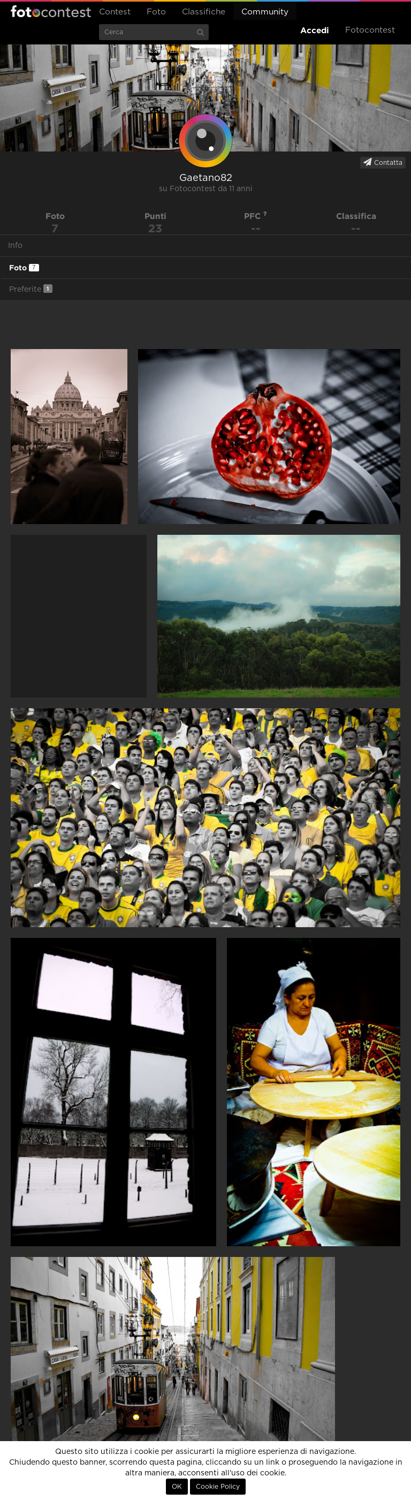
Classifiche (203, 12)
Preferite (30, 288)
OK (177, 1486)
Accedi (314, 30)
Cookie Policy (218, 1486)
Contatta (382, 162)
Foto (156, 12)
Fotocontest (51, 11)
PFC (255, 216)
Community (264, 12)
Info (15, 245)
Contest (115, 12)
